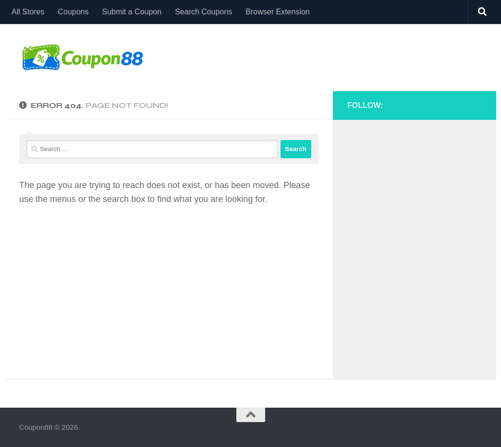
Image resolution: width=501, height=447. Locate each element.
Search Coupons (203, 12)
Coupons (73, 12)
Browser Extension (277, 12)
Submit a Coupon (132, 12)
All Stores (28, 12)
